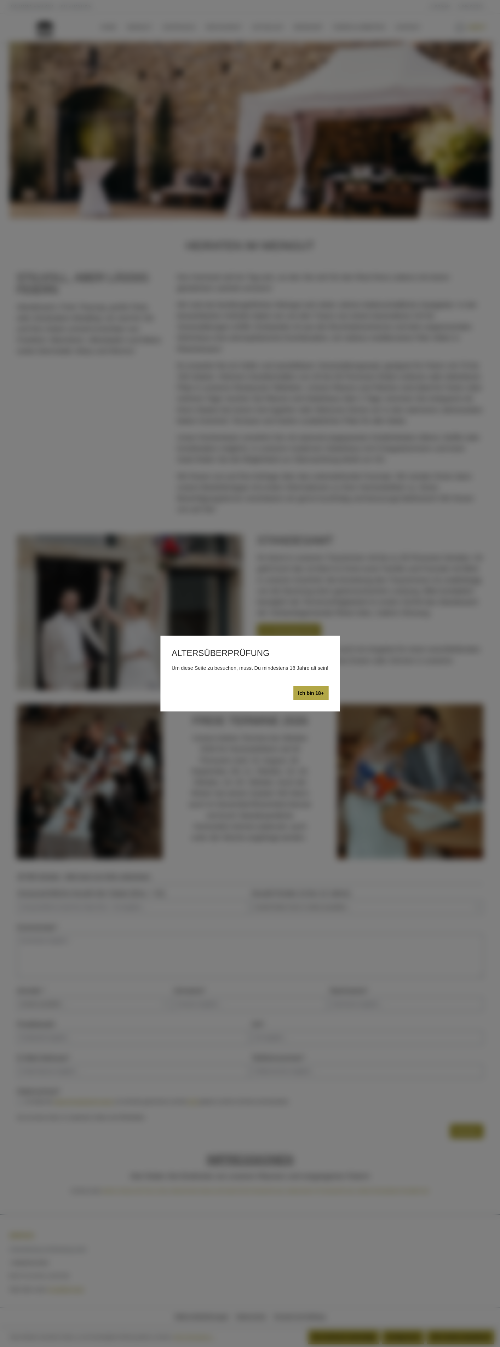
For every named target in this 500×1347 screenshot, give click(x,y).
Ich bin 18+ (311, 693)
